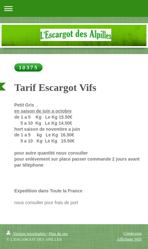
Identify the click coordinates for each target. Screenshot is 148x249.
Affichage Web (129, 239)
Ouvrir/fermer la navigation (74, 8)
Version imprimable (26, 233)
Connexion (133, 233)
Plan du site (58, 233)
